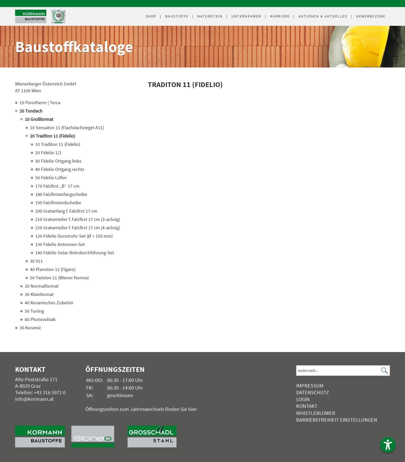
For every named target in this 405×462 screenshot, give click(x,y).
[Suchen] (384, 370)
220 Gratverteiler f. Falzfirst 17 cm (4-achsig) (77, 228)
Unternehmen (246, 16)
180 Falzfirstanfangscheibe (61, 194)
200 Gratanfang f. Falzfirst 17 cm (66, 211)
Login (303, 399)
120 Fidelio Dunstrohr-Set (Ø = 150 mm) (74, 236)
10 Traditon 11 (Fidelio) (57, 144)
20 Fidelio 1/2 (48, 153)
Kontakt (307, 406)
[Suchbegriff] (343, 370)
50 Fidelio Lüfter (51, 178)
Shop (151, 16)
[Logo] (30, 16)
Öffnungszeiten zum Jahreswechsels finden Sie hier (141, 409)
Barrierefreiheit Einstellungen (336, 419)
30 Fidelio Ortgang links (58, 161)
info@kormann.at (34, 399)
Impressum (310, 385)
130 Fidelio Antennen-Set (60, 244)
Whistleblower (315, 413)
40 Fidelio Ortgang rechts (59, 169)
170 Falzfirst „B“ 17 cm (57, 186)
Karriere (280, 16)
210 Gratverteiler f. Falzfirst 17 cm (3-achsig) (77, 219)
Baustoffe (176, 16)
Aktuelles (323, 16)
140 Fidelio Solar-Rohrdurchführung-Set (74, 253)
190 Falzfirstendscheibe (58, 203)
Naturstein (210, 16)
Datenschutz (312, 392)
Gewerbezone (370, 16)
